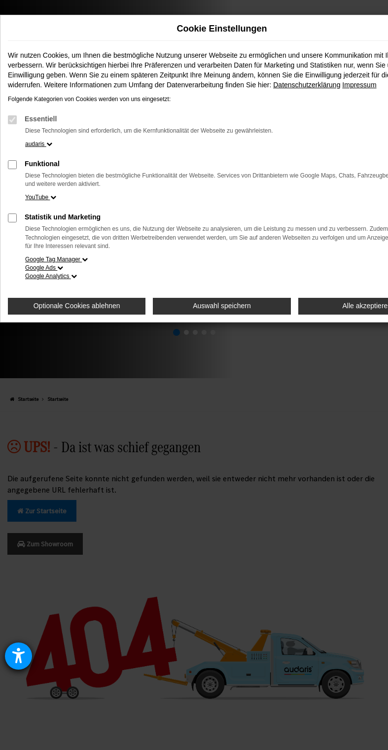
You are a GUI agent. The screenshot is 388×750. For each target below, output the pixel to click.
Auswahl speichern (222, 306)
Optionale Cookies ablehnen (77, 306)
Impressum (359, 85)
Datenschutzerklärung (306, 85)
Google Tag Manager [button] (56, 259)
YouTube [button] (40, 197)
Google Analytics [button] (51, 276)
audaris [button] (38, 144)
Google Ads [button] (44, 267)
